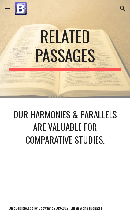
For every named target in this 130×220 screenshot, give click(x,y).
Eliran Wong (79, 208)
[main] (65, 49)
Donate (95, 208)
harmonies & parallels (73, 114)
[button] (7, 8)
